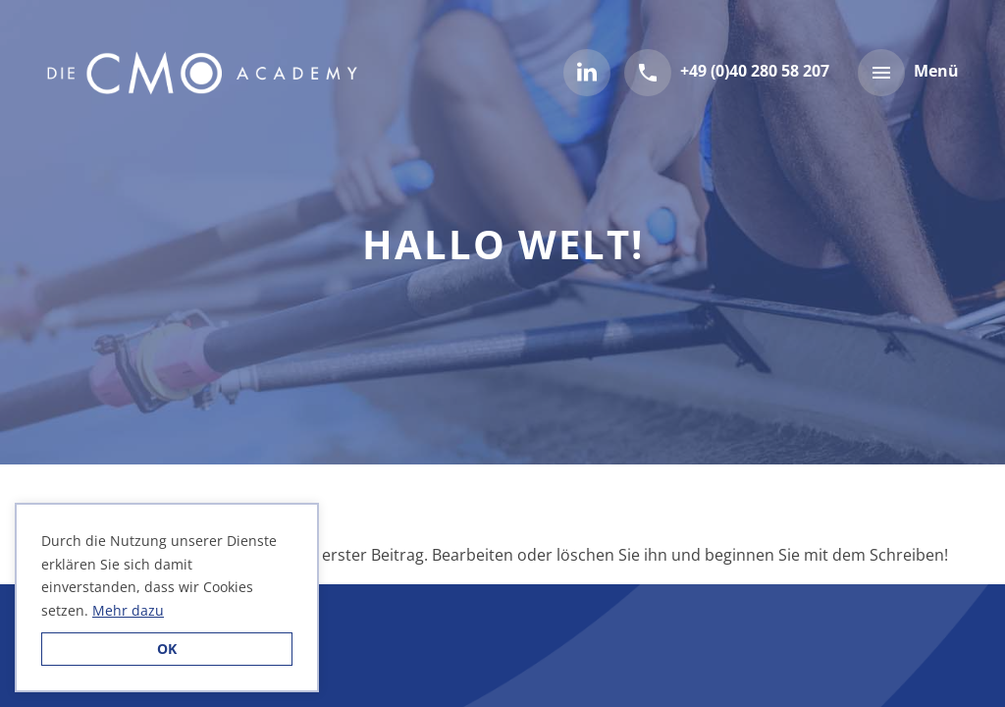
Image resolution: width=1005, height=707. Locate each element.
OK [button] (167, 648)
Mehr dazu (128, 610)
